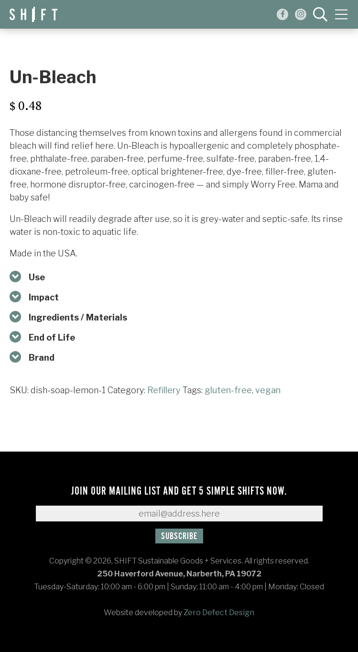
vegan (268, 390)
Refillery (164, 390)
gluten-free (228, 390)
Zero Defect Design (219, 612)
